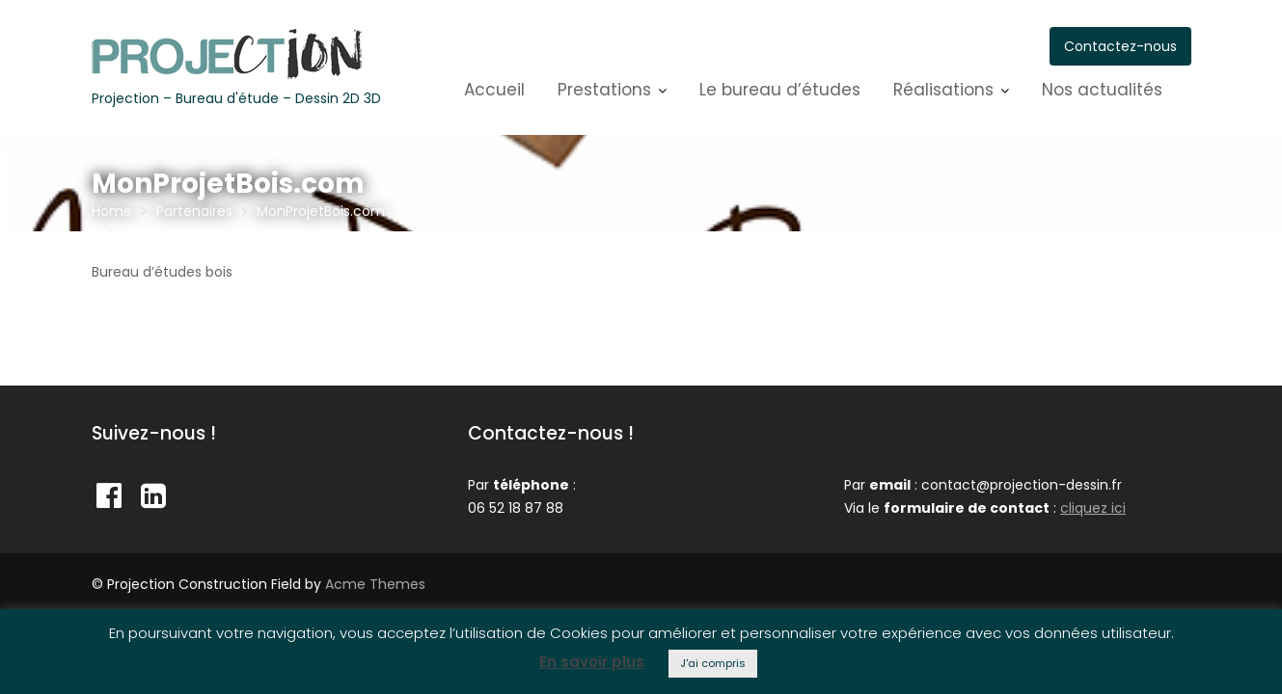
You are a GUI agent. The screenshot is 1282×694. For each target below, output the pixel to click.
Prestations (604, 89)
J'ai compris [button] (713, 663)
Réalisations (943, 89)
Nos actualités (1102, 89)
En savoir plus (591, 662)
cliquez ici (1093, 508)
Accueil (494, 89)
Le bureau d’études (779, 89)
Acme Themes (375, 584)
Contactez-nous (1120, 46)
